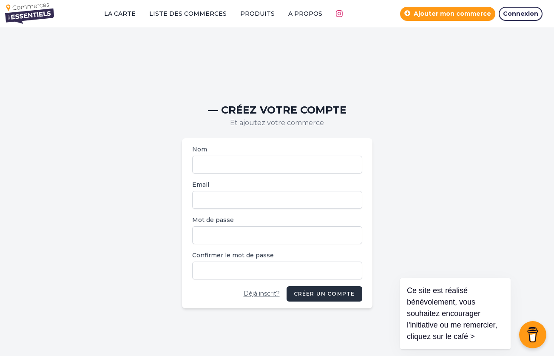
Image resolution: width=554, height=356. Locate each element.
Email (200, 184)
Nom (199, 149)
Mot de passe (213, 220)
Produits (257, 13)
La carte (120, 13)
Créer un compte (324, 293)
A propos (305, 13)
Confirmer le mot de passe (233, 255)
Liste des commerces (188, 13)
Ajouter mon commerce (447, 13)
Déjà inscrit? (262, 293)
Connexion (520, 13)
